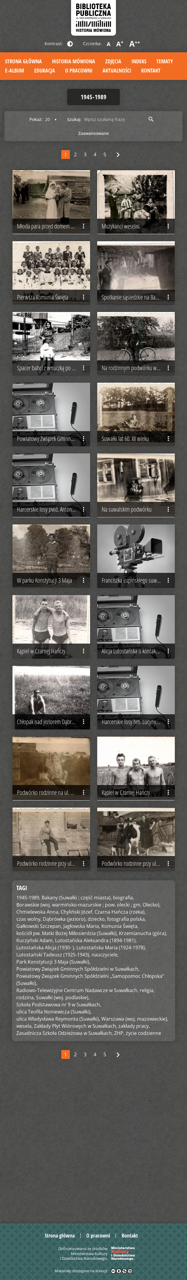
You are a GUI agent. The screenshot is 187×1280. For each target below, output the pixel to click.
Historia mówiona (73, 61)
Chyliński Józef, (77, 1049)
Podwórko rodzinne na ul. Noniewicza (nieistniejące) (53, 916)
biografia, (123, 1035)
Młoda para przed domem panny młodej (53, 240)
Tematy (164, 61)
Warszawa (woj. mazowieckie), (134, 1156)
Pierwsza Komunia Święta (52, 325)
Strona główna (23, 61)
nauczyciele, (105, 1092)
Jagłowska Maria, (81, 1063)
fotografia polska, (126, 1056)
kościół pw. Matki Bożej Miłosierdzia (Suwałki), (67, 1070)
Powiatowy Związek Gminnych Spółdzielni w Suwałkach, (77, 1106)
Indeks (138, 61)
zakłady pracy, (134, 1163)
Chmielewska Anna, (37, 1049)
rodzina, (25, 1134)
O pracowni (78, 70)
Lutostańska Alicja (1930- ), (45, 1085)
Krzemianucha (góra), (143, 1070)
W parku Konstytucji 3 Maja (52, 663)
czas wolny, (29, 1056)
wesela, (24, 1163)
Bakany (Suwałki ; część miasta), (77, 1035)
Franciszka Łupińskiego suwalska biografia (138, 663)
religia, (147, 1127)
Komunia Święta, (120, 1063)
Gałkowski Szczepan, (39, 1063)
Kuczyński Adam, (35, 1077)
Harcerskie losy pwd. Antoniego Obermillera (53, 578)
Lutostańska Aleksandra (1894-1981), (96, 1077)
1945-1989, (28, 1035)
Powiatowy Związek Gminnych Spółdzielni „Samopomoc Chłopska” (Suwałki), (90, 1117)
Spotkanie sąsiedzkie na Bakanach (137, 325)
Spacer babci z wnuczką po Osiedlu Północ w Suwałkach (53, 409)
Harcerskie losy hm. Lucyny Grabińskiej (138, 832)
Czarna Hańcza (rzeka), (120, 1049)
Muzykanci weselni (137, 240)
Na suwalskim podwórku (137, 578)
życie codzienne (143, 1170)
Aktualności (117, 70)
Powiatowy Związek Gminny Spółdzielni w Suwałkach (53, 494)
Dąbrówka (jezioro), (65, 1056)
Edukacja (44, 70)
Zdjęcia (113, 61)
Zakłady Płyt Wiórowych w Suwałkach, (75, 1163)
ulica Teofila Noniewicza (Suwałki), (54, 1149)
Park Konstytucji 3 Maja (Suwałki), (53, 1099)
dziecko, (97, 1056)
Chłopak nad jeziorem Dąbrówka (52, 832)
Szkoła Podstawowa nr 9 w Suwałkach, (58, 1142)
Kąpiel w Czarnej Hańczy (52, 747)
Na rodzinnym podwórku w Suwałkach (138, 409)
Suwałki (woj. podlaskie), (62, 1134)
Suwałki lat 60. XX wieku (137, 494)
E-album (14, 70)
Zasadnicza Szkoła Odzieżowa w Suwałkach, (64, 1170)
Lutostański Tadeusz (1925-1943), (53, 1092)
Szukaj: (74, 119)
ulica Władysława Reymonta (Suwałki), (58, 1156)
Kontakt (151, 70)
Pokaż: (36, 119)
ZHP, (119, 1170)
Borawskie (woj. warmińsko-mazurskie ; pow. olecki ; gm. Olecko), (88, 1042)
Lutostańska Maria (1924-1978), (111, 1085)
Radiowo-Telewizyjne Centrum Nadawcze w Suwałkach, (77, 1127)
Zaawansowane (93, 133)
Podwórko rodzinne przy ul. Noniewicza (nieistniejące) (53, 1001)
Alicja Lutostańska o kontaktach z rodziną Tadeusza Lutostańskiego (138, 747)
